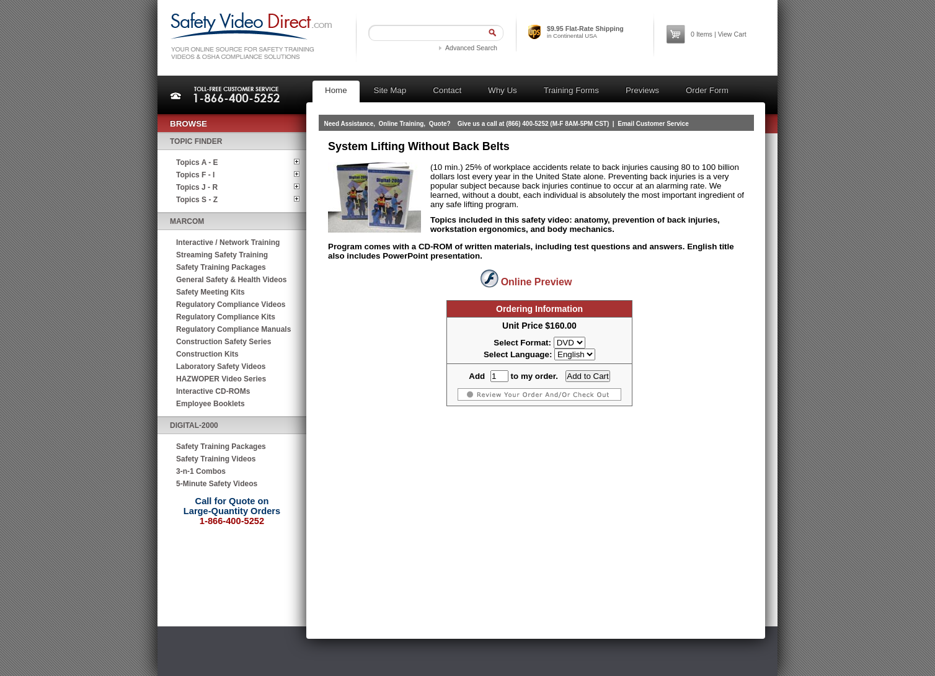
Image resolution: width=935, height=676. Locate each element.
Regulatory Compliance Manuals (233, 329)
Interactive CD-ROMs (213, 391)
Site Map (390, 90)
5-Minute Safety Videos (216, 483)
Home (336, 90)
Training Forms (571, 90)
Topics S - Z (197, 199)
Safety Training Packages (221, 267)
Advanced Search (471, 47)
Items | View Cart (719, 34)
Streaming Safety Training (222, 255)
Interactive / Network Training (228, 242)
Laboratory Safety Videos (221, 366)
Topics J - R (197, 187)
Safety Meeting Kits (210, 292)
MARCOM (187, 221)
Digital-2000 (194, 425)
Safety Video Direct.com (251, 35)
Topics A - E (197, 162)
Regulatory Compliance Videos (231, 304)
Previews (642, 90)
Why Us (502, 90)
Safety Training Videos (215, 459)
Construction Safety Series (223, 341)
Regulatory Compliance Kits (225, 317)
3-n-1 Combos (201, 471)
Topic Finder (196, 141)
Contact (447, 90)
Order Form (707, 90)
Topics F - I (195, 175)
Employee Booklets (210, 403)
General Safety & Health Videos (231, 279)
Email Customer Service (653, 123)
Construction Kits (207, 354)
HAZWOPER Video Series (221, 379)
